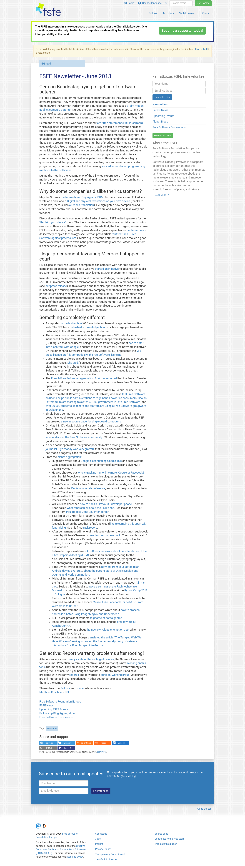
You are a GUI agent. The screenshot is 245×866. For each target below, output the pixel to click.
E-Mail (49, 748)
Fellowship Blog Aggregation (57, 713)
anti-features (136, 230)
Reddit (103, 743)
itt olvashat (201, 49)
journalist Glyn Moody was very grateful (70, 449)
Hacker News (85, 743)
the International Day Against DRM (82, 197)
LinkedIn (121, 743)
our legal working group (115, 674)
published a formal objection (87, 327)
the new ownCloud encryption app (107, 629)
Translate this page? (166, 843)
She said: (73, 362)
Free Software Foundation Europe (60, 701)
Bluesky (67, 743)
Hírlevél (47, 63)
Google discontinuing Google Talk (101, 460)
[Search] (167, 3)
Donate (203, 3)
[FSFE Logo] (48, 9)
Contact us (101, 833)
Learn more (101, 752)
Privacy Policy (103, 849)
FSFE (68, 692)
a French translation (81, 205)
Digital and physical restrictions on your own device (98, 201)
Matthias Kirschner (51, 692)
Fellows (65, 688)
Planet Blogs (160, 121)
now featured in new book (105, 535)
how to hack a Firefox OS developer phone (106, 504)
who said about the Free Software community (74, 437)
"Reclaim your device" (52, 222)
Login (129, 3)
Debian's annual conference (88, 488)
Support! (67, 748)
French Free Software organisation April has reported (84, 378)
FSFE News (46, 705)
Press (205, 13)
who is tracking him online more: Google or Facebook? (111, 472)
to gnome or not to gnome (106, 618)
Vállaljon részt (188, 13)
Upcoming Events (163, 116)
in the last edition (71, 323)
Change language (150, 3)
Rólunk (153, 13)
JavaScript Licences (106, 859)
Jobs (98, 838)
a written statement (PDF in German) (120, 123)
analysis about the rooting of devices (91, 659)
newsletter (51, 728)
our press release (56, 286)
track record (89, 527)
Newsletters (160, 104)
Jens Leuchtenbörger (95, 511)
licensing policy (74, 856)
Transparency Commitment (110, 854)
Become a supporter (162, 135)
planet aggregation (69, 457)
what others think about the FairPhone (90, 508)
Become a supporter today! (182, 31)
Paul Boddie (73, 511)
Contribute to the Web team (170, 838)
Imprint (99, 843)
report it (74, 674)
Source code (161, 833)
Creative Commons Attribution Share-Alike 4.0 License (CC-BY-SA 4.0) (60, 849)
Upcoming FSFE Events (53, 709)
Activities (168, 13)
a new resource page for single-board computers (91, 421)
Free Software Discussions (55, 717)
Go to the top (204, 808)
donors (80, 688)
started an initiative (107, 268)
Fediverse (49, 743)
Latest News (160, 110)
